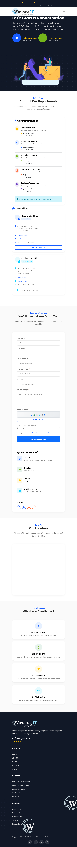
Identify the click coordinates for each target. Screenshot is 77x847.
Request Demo (17, 813)
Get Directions (38, 248)
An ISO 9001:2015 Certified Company (32, 5)
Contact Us (16, 809)
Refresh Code (38, 420)
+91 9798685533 (28, 178)
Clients (15, 769)
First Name (22, 338)
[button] (64, 11)
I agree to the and (36, 433)
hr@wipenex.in (28, 175)
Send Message (38, 439)
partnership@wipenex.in (31, 189)
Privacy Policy (47, 433)
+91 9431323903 (39, 2)
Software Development (21, 782)
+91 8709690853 (28, 164)
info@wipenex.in (27, 2)
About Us (15, 758)
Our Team (16, 766)
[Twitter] (41, 842)
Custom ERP (16, 793)
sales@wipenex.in (29, 147)
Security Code (23, 409)
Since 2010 (45, 5)
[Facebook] (30, 842)
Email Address (23, 359)
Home (14, 755)
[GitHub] (47, 842)
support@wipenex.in (29, 161)
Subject (20, 380)
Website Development (20, 786)
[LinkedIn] (36, 842)
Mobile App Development (22, 789)
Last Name (21, 349)
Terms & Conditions (34, 433)
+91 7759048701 (51, 2)
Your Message (23, 390)
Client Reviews (17, 817)
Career (15, 762)
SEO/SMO (15, 797)
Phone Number (23, 369)
